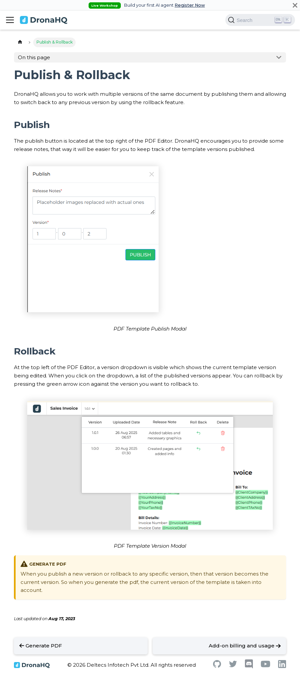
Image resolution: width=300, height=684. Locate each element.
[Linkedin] (282, 666)
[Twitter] (233, 665)
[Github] (217, 666)
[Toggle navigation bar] (10, 20)
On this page (34, 57)
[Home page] (20, 42)
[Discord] (249, 667)
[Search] (260, 20)
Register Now (190, 5)
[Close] (295, 5)
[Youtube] (265, 665)
